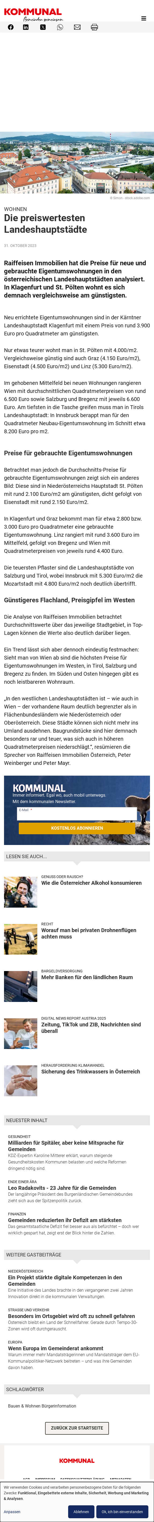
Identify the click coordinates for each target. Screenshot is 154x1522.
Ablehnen (81, 1512)
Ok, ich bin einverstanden (122, 1512)
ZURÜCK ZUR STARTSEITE (77, 1428)
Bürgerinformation (59, 1406)
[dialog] (77, 1502)
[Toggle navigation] (144, 19)
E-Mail (23, 810)
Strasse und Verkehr (28, 1310)
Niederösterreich (25, 1271)
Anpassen (12, 1512)
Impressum (45, 1479)
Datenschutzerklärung (82, 1479)
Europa (15, 1342)
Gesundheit (19, 1136)
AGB (26, 1479)
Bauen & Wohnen (24, 1406)
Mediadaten (120, 1479)
